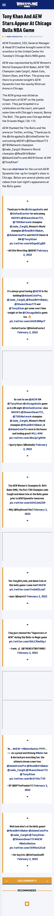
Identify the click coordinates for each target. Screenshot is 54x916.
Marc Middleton (14, 36)
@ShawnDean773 (32, 218)
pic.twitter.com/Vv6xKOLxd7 (27, 589)
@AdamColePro (16, 235)
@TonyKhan (29, 239)
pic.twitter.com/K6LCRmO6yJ (27, 641)
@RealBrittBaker (32, 230)
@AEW (37, 291)
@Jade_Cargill (19, 226)
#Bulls (39, 753)
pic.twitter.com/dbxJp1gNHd (27, 437)
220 (20, 880)
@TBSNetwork (22, 222)
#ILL (34, 433)
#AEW (15, 218)
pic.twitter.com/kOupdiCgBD (27, 243)
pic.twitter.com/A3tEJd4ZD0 (27, 502)
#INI (40, 433)
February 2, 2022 (27, 332)
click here (18, 169)
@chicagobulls (34, 209)
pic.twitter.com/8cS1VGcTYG (27, 778)
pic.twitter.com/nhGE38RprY (27, 321)
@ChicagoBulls (31, 312)
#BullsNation (30, 748)
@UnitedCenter (20, 213)
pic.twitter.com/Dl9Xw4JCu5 (27, 847)
